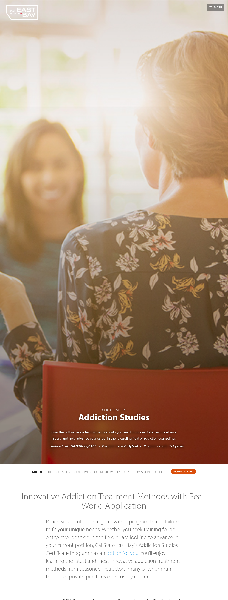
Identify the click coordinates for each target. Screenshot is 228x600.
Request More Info (183, 471)
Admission (142, 472)
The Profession (58, 472)
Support (160, 472)
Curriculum (103, 472)
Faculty (123, 472)
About (37, 472)
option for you (122, 552)
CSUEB (22, 10)
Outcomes (82, 472)
